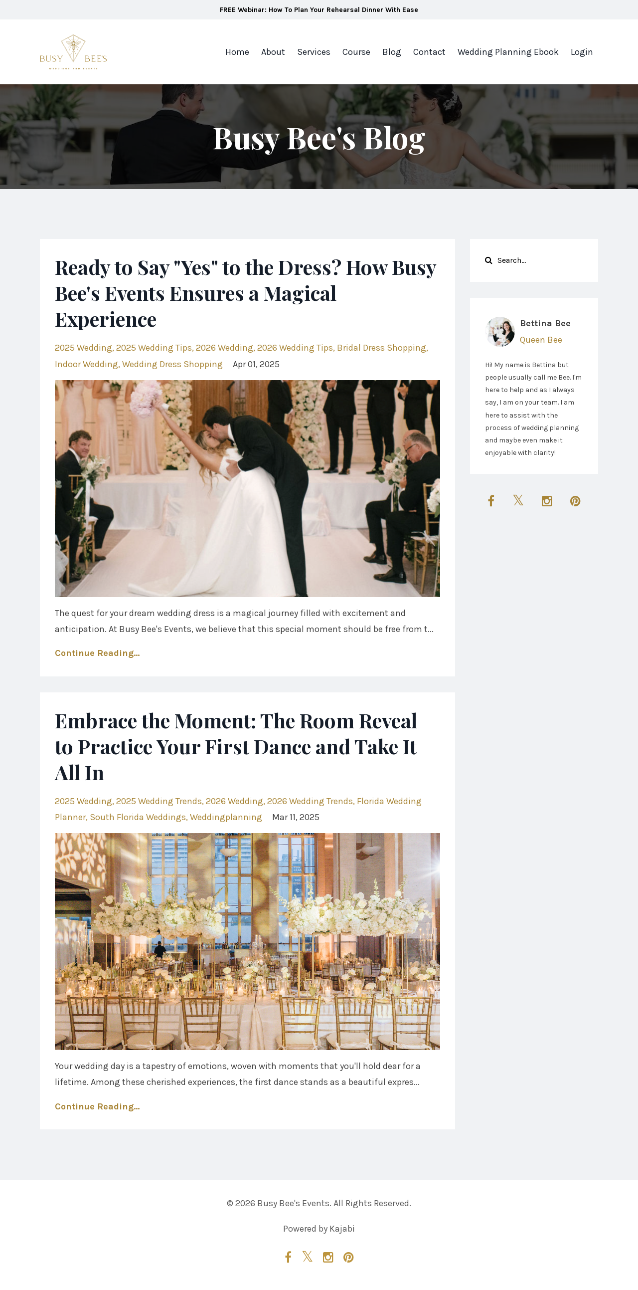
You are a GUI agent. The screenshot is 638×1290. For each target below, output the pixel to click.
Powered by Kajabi (319, 1228)
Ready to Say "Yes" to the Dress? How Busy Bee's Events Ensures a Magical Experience (245, 292)
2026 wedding (224, 347)
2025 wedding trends (159, 801)
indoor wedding (86, 364)
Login (582, 51)
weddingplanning (226, 817)
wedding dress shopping (172, 364)
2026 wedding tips (295, 347)
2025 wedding (83, 347)
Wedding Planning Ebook (508, 51)
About (273, 51)
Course (356, 51)
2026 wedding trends (310, 801)
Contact (429, 51)
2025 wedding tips (154, 347)
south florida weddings (138, 817)
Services (313, 51)
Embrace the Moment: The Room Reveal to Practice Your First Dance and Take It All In (236, 746)
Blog (391, 51)
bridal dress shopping (381, 347)
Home (237, 51)
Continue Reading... (97, 652)
